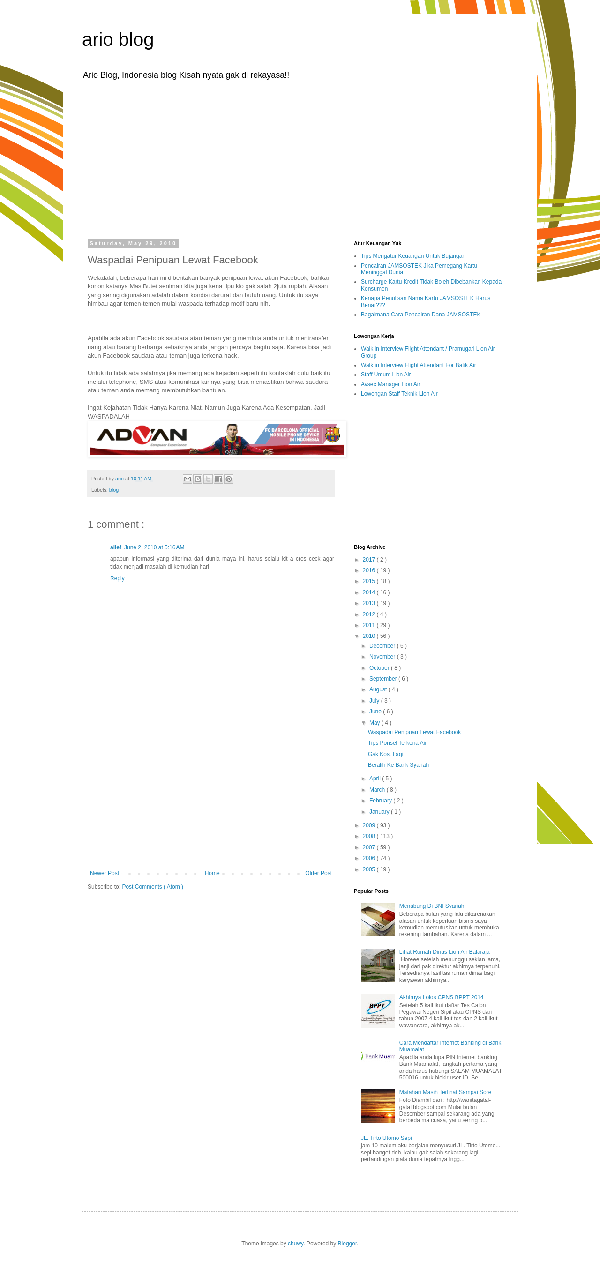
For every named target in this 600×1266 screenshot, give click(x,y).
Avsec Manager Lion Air (390, 384)
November (383, 656)
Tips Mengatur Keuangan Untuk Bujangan (413, 256)
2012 (370, 614)
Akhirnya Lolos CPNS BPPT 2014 (441, 997)
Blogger (347, 1243)
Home (212, 873)
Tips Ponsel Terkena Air (397, 743)
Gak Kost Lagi (385, 754)
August (379, 689)
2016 (370, 570)
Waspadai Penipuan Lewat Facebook (414, 732)
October (380, 668)
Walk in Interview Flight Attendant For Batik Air (418, 365)
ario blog (118, 39)
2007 (370, 847)
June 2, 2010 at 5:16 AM (154, 547)
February (381, 800)
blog (114, 490)
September (383, 678)
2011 (370, 625)
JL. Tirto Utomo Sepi (386, 1138)
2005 (370, 869)
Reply (117, 578)
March (378, 790)
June (376, 711)
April (375, 778)
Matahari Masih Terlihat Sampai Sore (445, 1092)
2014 (370, 592)
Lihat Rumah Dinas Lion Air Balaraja (444, 952)
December (383, 646)
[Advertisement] (300, 158)
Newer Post (104, 873)
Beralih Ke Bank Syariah (398, 765)
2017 (370, 559)
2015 (370, 581)
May (375, 722)
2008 (370, 836)
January (380, 812)
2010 (370, 636)
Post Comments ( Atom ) (152, 887)
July (375, 700)
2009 (370, 825)
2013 (370, 603)
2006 (370, 858)
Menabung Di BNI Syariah (432, 906)
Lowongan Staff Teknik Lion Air (399, 393)
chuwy (295, 1243)
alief (115, 547)
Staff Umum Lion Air (386, 374)
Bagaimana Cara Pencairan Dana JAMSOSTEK (420, 314)
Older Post (318, 873)
